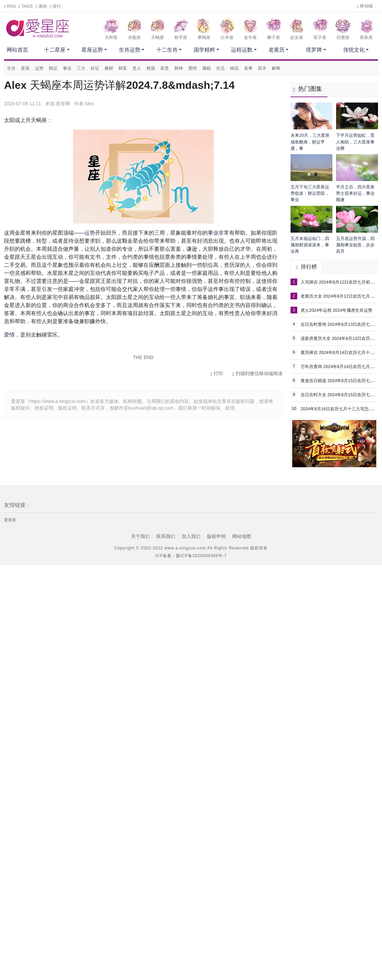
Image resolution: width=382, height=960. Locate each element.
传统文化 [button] (354, 50)
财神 (178, 68)
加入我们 (191, 536)
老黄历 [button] (276, 50)
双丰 (262, 68)
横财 (109, 68)
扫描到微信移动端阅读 (257, 373)
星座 (25, 68)
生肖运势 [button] (129, 50)
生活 (220, 68)
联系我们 (165, 536)
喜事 (248, 68)
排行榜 (306, 266)
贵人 (136, 68)
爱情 (192, 68)
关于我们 (140, 536)
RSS (10, 6)
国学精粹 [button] (204, 50)
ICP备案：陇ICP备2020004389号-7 (191, 555)
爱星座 (10, 520)
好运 (95, 68)
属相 (206, 68)
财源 (150, 68)
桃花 (234, 68)
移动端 (365, 5)
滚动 (41, 6)
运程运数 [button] (242, 50)
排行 (55, 6)
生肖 (11, 68)
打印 (216, 373)
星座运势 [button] (92, 50)
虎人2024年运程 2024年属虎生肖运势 (336, 310)
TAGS (25, 6)
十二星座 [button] (55, 50)
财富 (123, 68)
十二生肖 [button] (167, 50)
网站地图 (241, 536)
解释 (276, 68)
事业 (67, 68)
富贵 (165, 68)
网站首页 (17, 50)
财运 (53, 68)
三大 (81, 68)
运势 (39, 68)
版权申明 (216, 536)
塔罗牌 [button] (314, 50)
